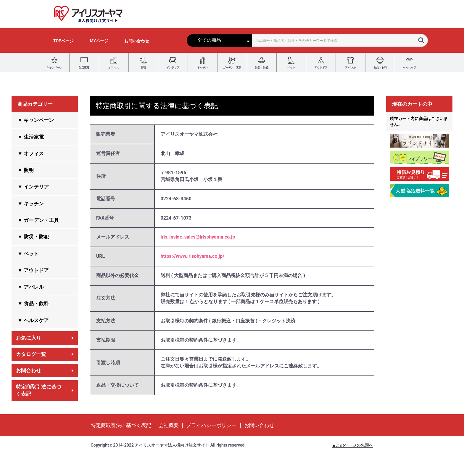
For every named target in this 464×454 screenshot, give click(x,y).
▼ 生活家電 (30, 137)
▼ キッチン (30, 204)
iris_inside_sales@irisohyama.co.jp (198, 237)
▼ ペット (28, 254)
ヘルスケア (409, 62)
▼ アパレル (30, 287)
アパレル (350, 62)
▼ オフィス (30, 153)
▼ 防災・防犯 (33, 237)
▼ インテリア (33, 187)
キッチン (202, 62)
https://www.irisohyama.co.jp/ (193, 256)
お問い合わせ (259, 425)
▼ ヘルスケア (33, 320)
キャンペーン (54, 62)
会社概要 (169, 425)
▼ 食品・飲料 (33, 303)
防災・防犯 (261, 62)
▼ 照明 (25, 170)
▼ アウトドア (33, 270)
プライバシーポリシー (211, 425)
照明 (143, 62)
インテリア (173, 62)
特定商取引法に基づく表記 (121, 425)
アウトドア (321, 62)
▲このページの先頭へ (352, 445)
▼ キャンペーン (35, 120)
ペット (291, 62)
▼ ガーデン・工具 (38, 220)
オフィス (113, 62)
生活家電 (84, 62)
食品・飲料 (380, 62)
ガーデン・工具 (232, 62)
